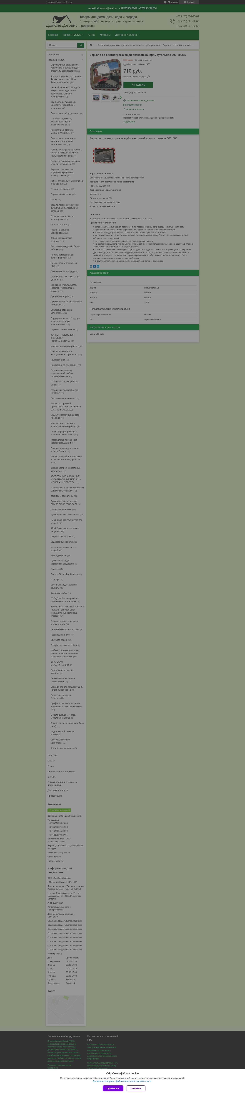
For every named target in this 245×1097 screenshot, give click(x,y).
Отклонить (136, 1088)
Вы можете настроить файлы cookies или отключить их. (121, 1081)
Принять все (113, 1088)
